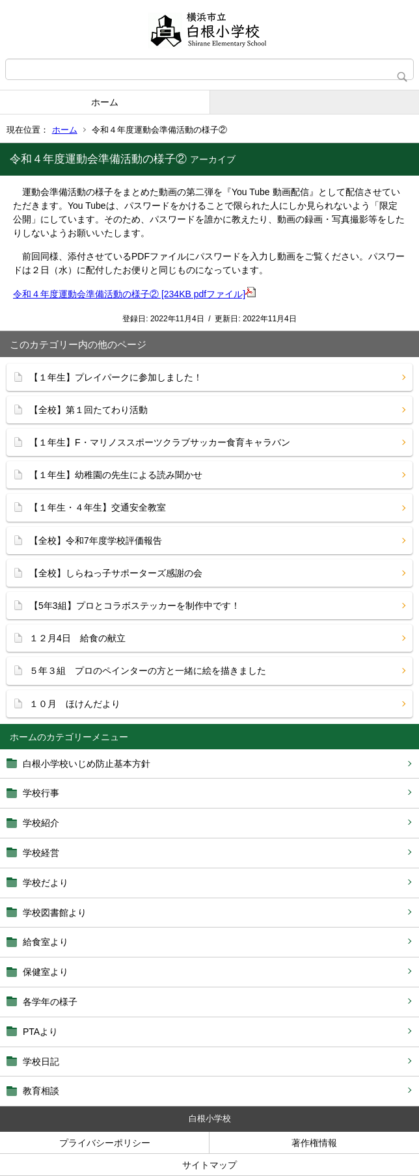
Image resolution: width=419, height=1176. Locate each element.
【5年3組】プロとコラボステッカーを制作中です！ (134, 605)
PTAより (40, 1031)
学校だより (45, 882)
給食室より (45, 942)
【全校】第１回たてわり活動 (88, 410)
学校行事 (41, 793)
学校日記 (41, 1061)
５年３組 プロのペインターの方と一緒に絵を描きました (147, 670)
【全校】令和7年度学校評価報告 (95, 540)
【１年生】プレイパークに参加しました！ (115, 377)
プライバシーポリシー (104, 1143)
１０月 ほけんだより (74, 704)
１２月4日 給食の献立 (77, 638)
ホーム (104, 102)
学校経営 (41, 853)
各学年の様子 (50, 1001)
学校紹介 (41, 823)
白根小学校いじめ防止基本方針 (86, 763)
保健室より (45, 972)
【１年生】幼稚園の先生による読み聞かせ (115, 475)
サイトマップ (209, 1165)
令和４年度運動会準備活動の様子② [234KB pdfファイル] (134, 294)
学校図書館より (55, 912)
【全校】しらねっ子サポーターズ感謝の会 (115, 573)
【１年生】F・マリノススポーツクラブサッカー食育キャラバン (159, 442)
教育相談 (41, 1091)
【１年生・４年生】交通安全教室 (97, 507)
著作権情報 (314, 1143)
